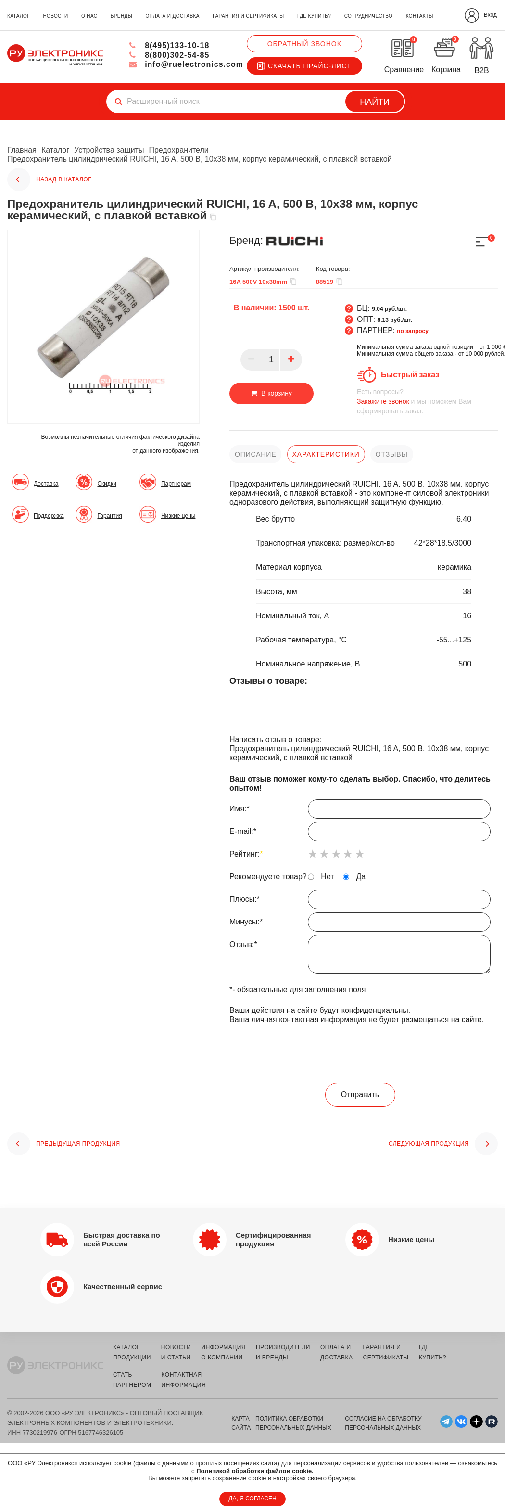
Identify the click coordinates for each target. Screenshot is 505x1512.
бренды (121, 16)
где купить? (314, 16)
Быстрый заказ (410, 375)
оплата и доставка (172, 16)
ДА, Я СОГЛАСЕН (252, 1498)
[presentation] (360, 1054)
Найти (375, 102)
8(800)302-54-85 (169, 55)
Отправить (360, 1094)
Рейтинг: (246, 854)
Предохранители (178, 150)
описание (255, 454)
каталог (18, 16)
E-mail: (360, 834)
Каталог (55, 150)
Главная (22, 150)
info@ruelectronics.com (185, 64)
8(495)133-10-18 (169, 45)
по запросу (413, 331)
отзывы (392, 454)
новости (55, 16)
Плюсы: (360, 902)
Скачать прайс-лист (304, 66)
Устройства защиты (109, 150)
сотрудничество (368, 16)
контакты (419, 16)
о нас (89, 16)
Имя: (360, 811)
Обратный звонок (304, 44)
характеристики (326, 454)
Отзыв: (360, 957)
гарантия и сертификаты (248, 16)
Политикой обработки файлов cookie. (255, 1470)
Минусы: (360, 924)
